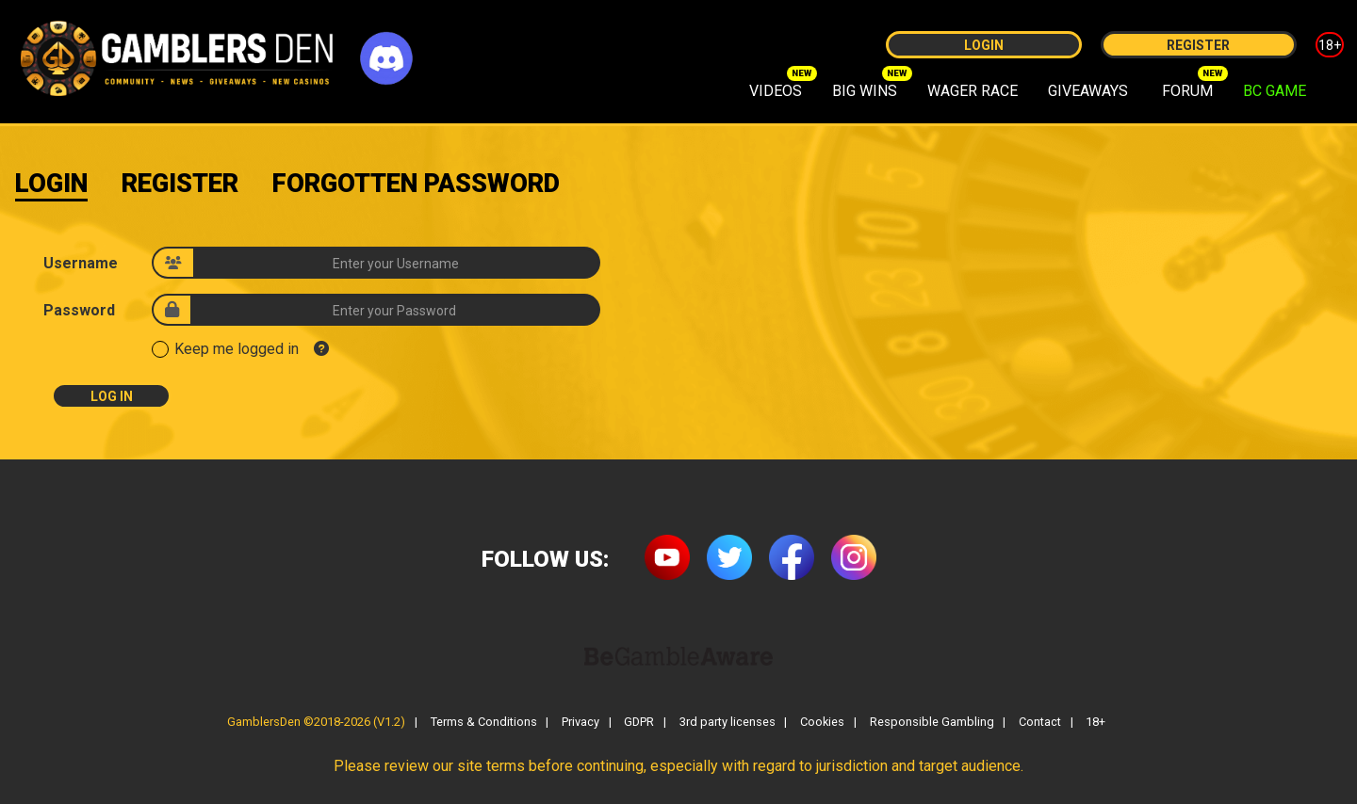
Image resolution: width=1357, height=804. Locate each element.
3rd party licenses (727, 722)
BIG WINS (864, 91)
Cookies (822, 722)
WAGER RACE (972, 91)
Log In (111, 396)
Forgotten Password (416, 184)
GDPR (639, 722)
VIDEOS (775, 91)
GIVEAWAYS (1088, 91)
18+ (1329, 45)
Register (1198, 45)
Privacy (580, 722)
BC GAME (1274, 91)
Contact (1040, 722)
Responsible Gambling (932, 722)
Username (80, 263)
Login (984, 45)
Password (79, 310)
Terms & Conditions (484, 722)
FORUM (1187, 91)
